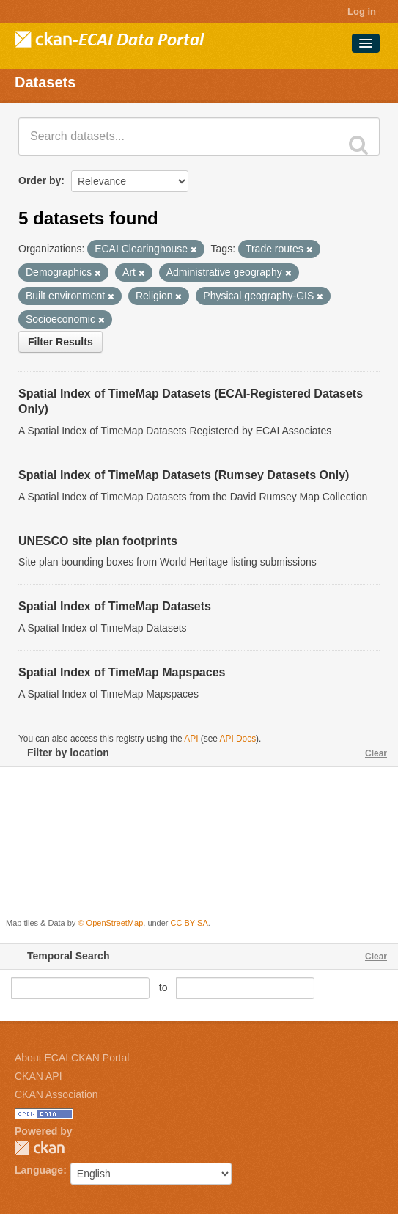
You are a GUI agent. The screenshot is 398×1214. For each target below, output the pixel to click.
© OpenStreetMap (110, 922)
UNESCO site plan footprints (97, 541)
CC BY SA (189, 922)
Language (39, 1170)
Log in (361, 11)
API (191, 739)
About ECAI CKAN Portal (72, 1058)
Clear (376, 753)
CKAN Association (56, 1094)
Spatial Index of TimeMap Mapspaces (121, 672)
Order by (39, 180)
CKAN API (38, 1076)
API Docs (238, 739)
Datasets (45, 82)
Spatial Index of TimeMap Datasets (114, 606)
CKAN (40, 1147)
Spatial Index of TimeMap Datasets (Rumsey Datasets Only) (183, 475)
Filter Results (60, 342)
